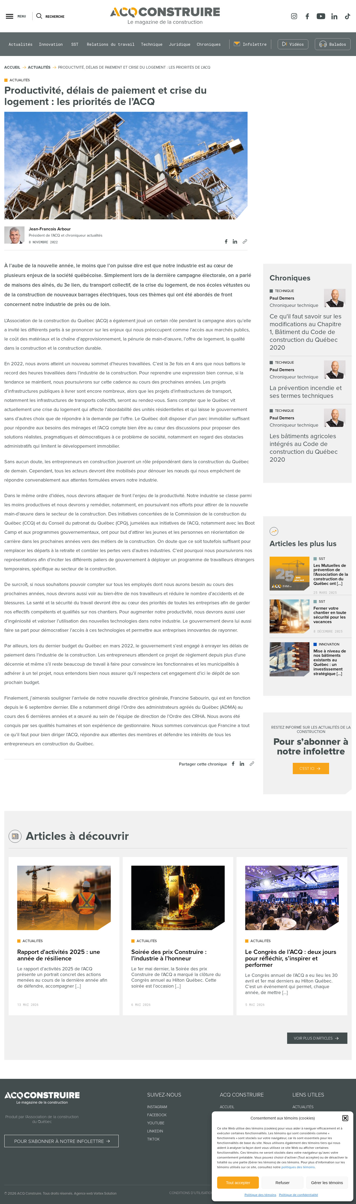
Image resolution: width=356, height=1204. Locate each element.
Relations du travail (111, 44)
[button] (345, 1118)
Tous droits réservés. (58, 1193)
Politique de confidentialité (298, 1195)
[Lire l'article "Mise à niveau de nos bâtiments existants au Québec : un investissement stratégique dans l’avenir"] (311, 659)
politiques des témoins (298, 1167)
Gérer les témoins (327, 1182)
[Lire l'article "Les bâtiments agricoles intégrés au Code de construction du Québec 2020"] (308, 436)
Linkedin (155, 1131)
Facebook (157, 1115)
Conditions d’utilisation (191, 1193)
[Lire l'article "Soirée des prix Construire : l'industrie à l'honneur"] (178, 936)
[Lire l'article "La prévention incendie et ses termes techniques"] (308, 380)
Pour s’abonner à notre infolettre (59, 1141)
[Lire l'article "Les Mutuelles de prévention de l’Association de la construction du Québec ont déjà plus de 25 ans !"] (311, 574)
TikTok (153, 1139)
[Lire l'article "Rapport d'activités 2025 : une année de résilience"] (64, 936)
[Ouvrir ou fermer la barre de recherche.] (38, 16)
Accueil (227, 1107)
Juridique (180, 44)
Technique (152, 44)
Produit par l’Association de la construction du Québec (42, 1119)
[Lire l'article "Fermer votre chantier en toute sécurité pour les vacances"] (311, 616)
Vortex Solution (105, 1193)
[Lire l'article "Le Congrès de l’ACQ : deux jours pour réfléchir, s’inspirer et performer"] (292, 936)
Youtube (155, 1123)
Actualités (21, 44)
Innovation (51, 44)
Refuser (283, 1182)
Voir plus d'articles (313, 1038)
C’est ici (306, 768)
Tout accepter (238, 1182)
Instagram (157, 1107)
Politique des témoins (260, 1195)
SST (75, 44)
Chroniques (209, 44)
